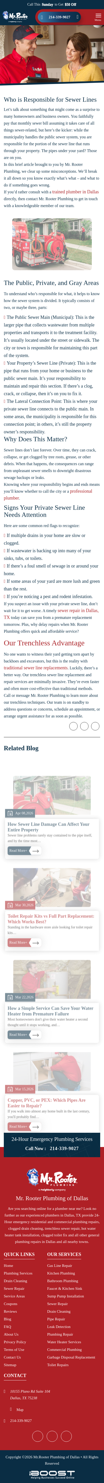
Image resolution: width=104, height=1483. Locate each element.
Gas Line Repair (59, 1266)
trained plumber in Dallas (75, 195)
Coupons (10, 1304)
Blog (7, 1319)
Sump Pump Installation (65, 1296)
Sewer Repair (14, 1288)
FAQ (7, 1327)
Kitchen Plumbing (61, 1273)
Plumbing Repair (60, 1334)
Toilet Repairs (57, 1365)
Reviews (10, 1311)
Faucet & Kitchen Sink (64, 1288)
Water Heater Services (64, 1342)
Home (8, 1266)
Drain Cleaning (15, 1281)
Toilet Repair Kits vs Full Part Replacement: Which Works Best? (51, 935)
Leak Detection (59, 1327)
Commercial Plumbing (64, 1350)
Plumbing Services (18, 1273)
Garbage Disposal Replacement (71, 1357)
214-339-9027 (59, 17)
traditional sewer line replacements (35, 671)
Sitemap (10, 1365)
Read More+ (18, 867)
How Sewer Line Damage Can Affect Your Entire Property (49, 843)
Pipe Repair (56, 1319)
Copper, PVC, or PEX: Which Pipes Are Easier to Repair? (46, 1119)
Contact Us (12, 1357)
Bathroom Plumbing (62, 1281)
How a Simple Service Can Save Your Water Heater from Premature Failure (50, 1027)
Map (20, 1410)
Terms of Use (14, 1350)
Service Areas (14, 1296)
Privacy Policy (15, 1342)
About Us (11, 1334)
